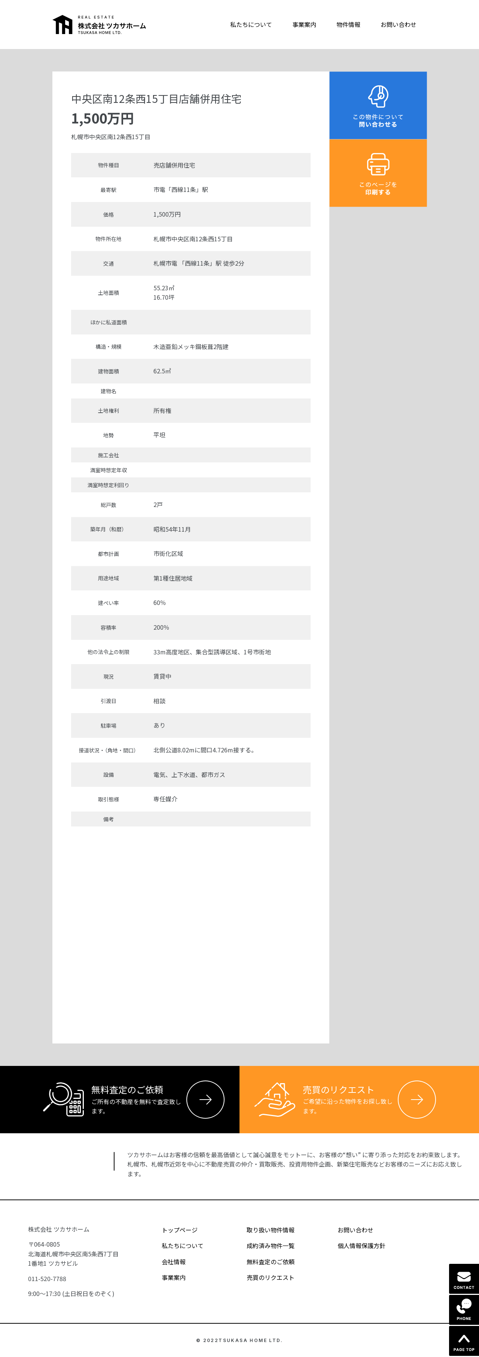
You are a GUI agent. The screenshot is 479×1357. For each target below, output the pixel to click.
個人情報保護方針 (354, 1245)
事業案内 (304, 24)
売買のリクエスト (264, 1277)
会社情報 (167, 1261)
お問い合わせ (399, 24)
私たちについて (251, 24)
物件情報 (348, 24)
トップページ (173, 1229)
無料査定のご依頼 (264, 1261)
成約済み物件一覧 (264, 1245)
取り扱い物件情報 (264, 1229)
